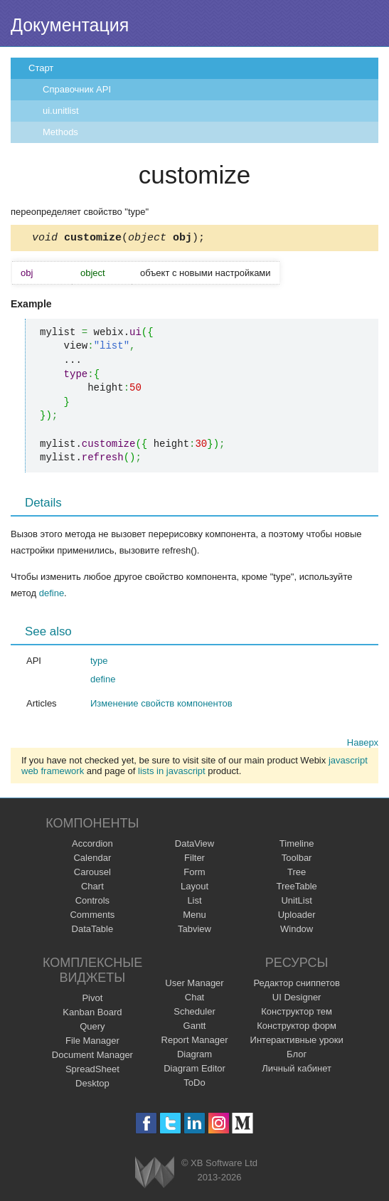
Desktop (92, 1085)
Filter (194, 860)
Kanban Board (92, 1014)
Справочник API (77, 89)
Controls (92, 902)
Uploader (297, 916)
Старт (40, 68)
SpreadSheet (92, 1071)
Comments (92, 916)
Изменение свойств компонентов (161, 705)
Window (296, 931)
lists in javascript (172, 773)
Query (92, 1028)
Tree (296, 874)
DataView (194, 845)
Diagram (194, 1056)
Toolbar (297, 860)
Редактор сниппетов (296, 985)
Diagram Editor (194, 1070)
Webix (154, 1174)
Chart (92, 888)
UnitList (296, 902)
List (194, 902)
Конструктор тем (296, 1013)
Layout (194, 888)
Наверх (362, 744)
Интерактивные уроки (296, 1042)
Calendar (92, 860)
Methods (60, 132)
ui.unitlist (61, 110)
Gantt (194, 1027)
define (51, 595)
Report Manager (194, 1042)
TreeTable (296, 888)
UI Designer (296, 999)
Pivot (92, 1000)
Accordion (92, 845)
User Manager (194, 985)
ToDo (194, 1084)
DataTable (93, 931)
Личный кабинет (296, 1070)
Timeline (296, 845)
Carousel (92, 874)
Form (194, 874)
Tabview (194, 931)
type (99, 662)
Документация (70, 25)
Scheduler (194, 1013)
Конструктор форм (296, 1027)
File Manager (92, 1042)
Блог (297, 1056)
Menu (194, 916)
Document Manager (92, 1057)
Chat (194, 999)
